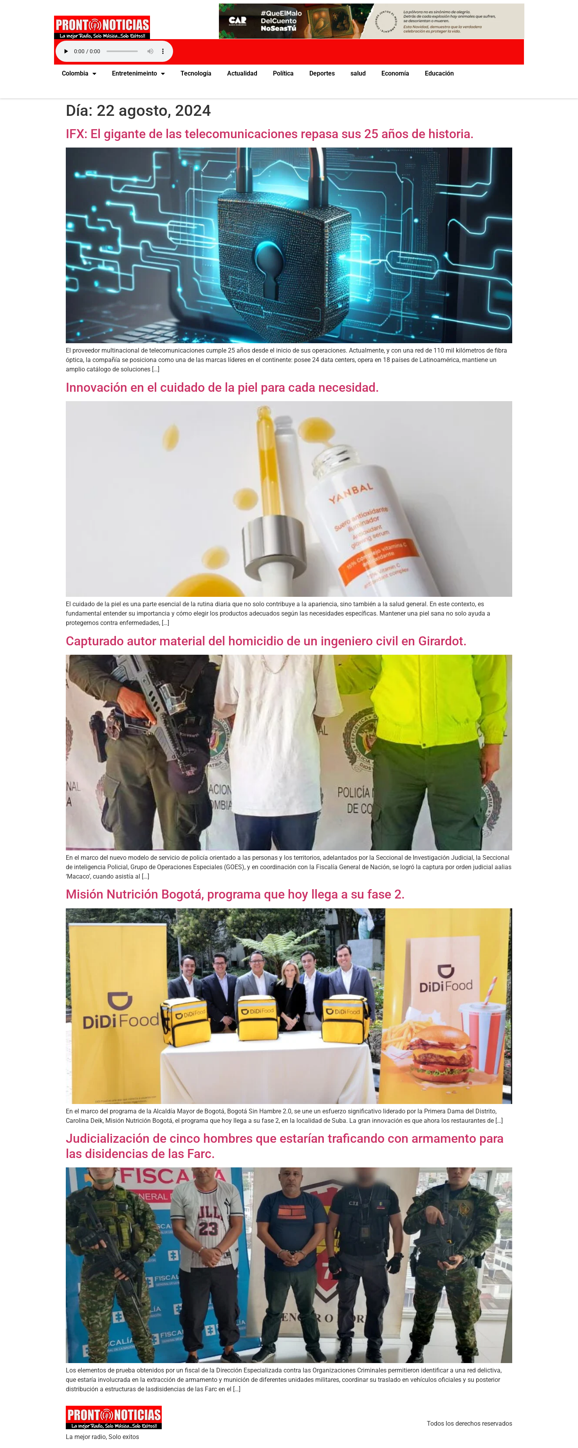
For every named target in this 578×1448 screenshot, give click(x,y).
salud (358, 73)
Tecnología (196, 73)
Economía (395, 73)
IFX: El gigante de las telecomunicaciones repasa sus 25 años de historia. (270, 133)
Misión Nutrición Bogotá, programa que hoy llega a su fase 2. (235, 894)
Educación (439, 73)
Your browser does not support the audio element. (114, 51)
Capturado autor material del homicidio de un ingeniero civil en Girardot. (266, 641)
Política (283, 73)
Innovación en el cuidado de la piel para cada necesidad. (222, 387)
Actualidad (242, 73)
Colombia (79, 74)
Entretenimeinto (138, 74)
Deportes (322, 73)
